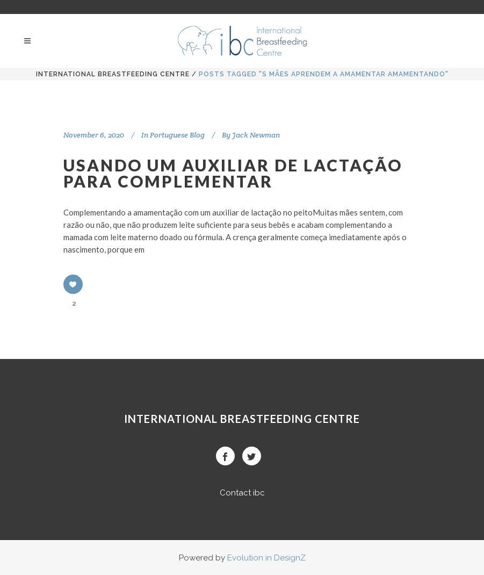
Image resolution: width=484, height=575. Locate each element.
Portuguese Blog (177, 135)
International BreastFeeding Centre (113, 74)
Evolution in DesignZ (266, 558)
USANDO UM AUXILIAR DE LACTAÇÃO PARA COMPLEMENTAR (232, 173)
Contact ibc (242, 493)
